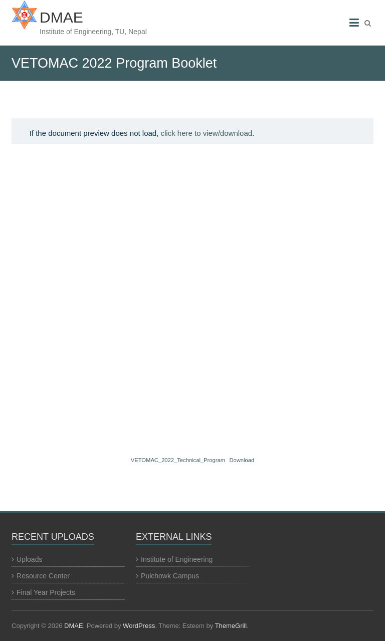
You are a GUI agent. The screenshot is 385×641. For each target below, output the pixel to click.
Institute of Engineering (177, 559)
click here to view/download (207, 133)
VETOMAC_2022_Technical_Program (178, 460)
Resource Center (43, 576)
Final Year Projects (46, 592)
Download (241, 460)
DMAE (61, 17)
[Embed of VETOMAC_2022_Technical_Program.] (192, 297)
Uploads (29, 559)
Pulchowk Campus (170, 576)
